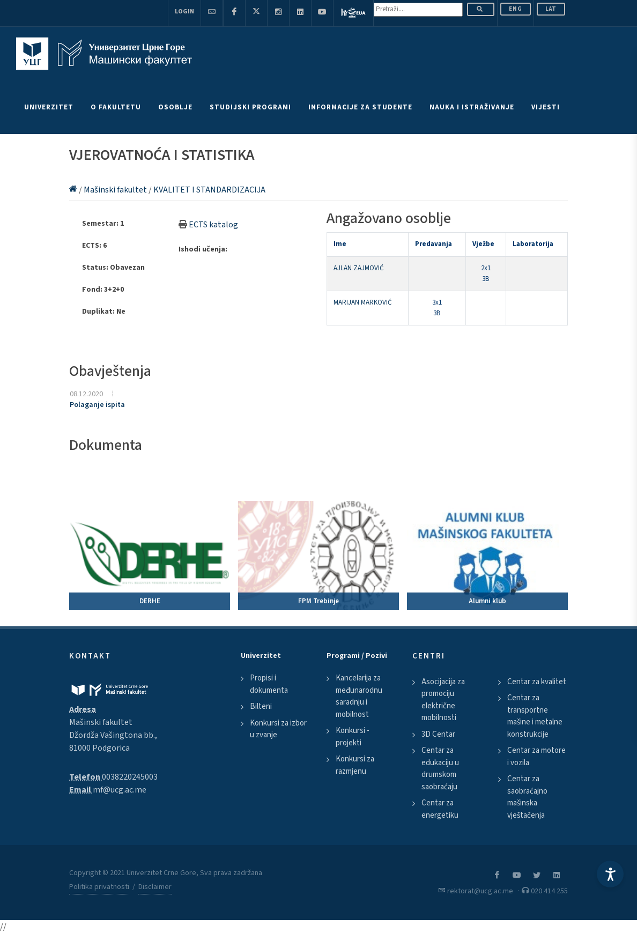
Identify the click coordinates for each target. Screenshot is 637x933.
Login (184, 11)
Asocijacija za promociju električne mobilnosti (443, 700)
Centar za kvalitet (536, 681)
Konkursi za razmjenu (355, 765)
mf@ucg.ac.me (119, 790)
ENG (515, 9)
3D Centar (438, 734)
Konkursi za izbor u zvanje (278, 729)
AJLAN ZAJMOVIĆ (358, 268)
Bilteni (261, 706)
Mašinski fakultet (116, 190)
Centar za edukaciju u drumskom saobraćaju (440, 769)
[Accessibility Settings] (610, 874)
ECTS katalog (213, 225)
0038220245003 (130, 777)
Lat (551, 9)
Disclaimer (155, 887)
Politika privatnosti (99, 887)
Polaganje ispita (97, 404)
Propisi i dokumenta (269, 684)
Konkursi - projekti (352, 737)
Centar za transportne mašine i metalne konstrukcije (534, 716)
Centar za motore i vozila (536, 756)
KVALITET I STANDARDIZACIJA (209, 190)
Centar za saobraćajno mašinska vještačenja (527, 797)
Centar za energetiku (439, 809)
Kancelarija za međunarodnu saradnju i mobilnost (359, 696)
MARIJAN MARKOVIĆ (362, 302)
